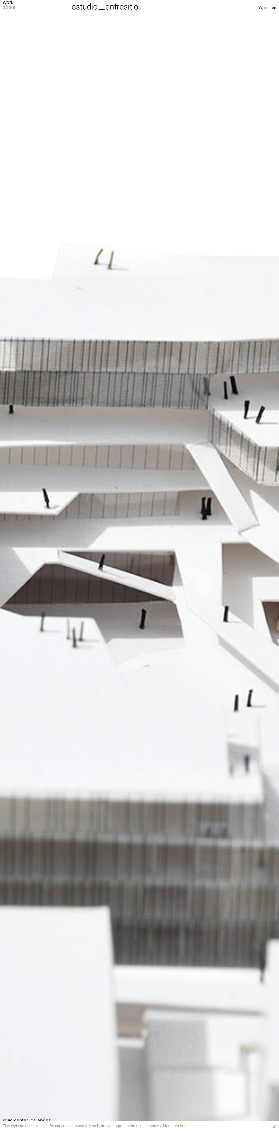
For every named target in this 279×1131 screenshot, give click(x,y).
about (9, 8)
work (8, 3)
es (266, 9)
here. (184, 1126)
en (274, 9)
